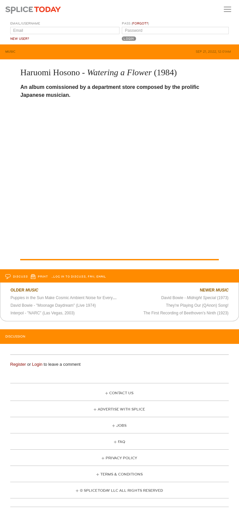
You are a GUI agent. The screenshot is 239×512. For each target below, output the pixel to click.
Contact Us (121, 393)
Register (18, 364)
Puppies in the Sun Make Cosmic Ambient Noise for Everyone (65, 297)
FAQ (121, 441)
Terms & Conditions (121, 474)
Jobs (121, 425)
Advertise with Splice (121, 409)
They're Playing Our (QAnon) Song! (197, 305)
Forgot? (140, 24)
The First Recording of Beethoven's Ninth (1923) (185, 313)
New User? (19, 39)
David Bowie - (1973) (194, 297)
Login (37, 364)
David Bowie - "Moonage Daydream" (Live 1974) (53, 305)
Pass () (135, 24)
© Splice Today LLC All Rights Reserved (121, 490)
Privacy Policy (121, 458)
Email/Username (25, 24)
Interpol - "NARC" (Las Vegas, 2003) (43, 313)
